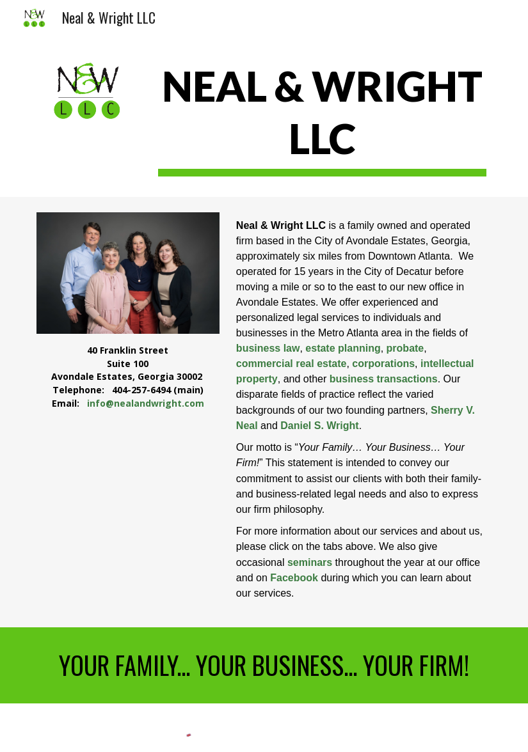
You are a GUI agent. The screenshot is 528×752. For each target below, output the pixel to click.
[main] (322, 118)
